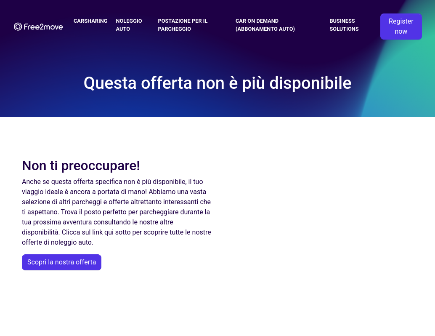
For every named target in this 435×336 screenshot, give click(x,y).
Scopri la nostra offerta (61, 262)
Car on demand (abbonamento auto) (265, 25)
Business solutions (343, 25)
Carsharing (91, 21)
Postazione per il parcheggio (182, 25)
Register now (401, 26)
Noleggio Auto (129, 25)
